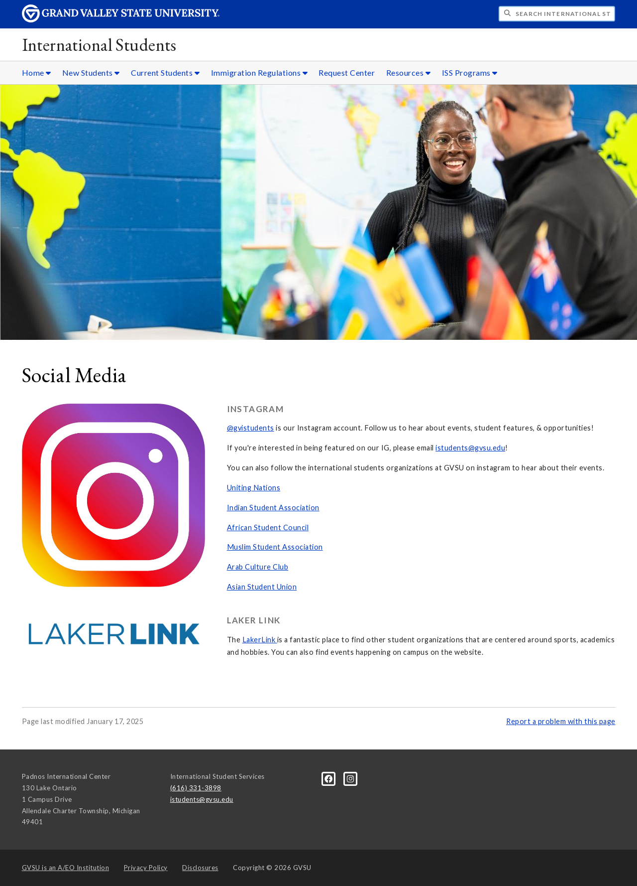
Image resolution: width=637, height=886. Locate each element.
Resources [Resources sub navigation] (408, 72)
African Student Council (268, 527)
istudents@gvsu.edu (470, 447)
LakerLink (259, 639)
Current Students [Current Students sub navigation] (165, 72)
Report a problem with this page (561, 721)
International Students (99, 44)
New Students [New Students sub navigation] (91, 72)
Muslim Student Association (275, 547)
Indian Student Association (273, 507)
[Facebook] (329, 778)
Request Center (346, 72)
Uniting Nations (254, 487)
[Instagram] (350, 778)
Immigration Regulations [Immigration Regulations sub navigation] (259, 72)
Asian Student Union (262, 587)
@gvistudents (250, 428)
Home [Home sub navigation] (36, 72)
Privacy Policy (146, 868)
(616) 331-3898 (195, 788)
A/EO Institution (65, 868)
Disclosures (200, 868)
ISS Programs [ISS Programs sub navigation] (470, 72)
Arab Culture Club (258, 567)
